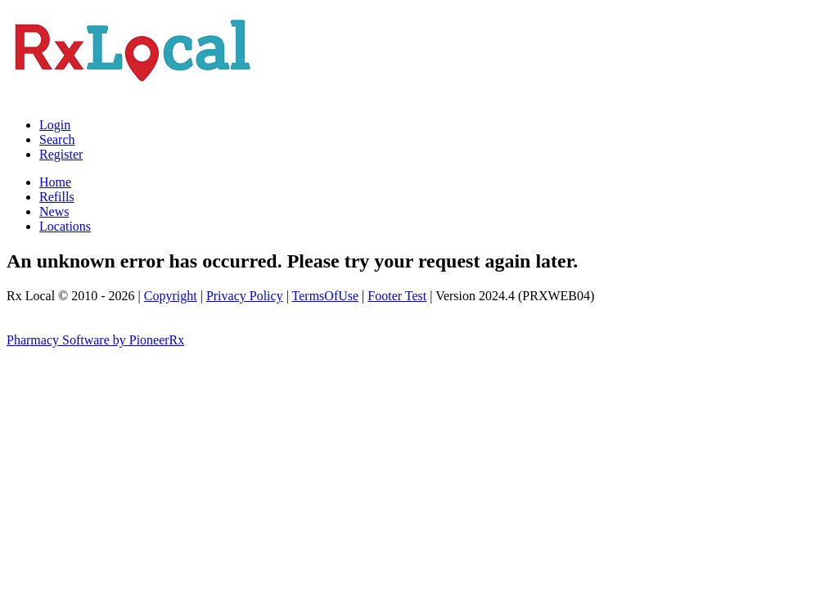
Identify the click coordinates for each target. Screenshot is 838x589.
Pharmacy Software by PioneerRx (95, 340)
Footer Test (396, 296)
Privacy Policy (244, 296)
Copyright (170, 296)
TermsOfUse (325, 296)
